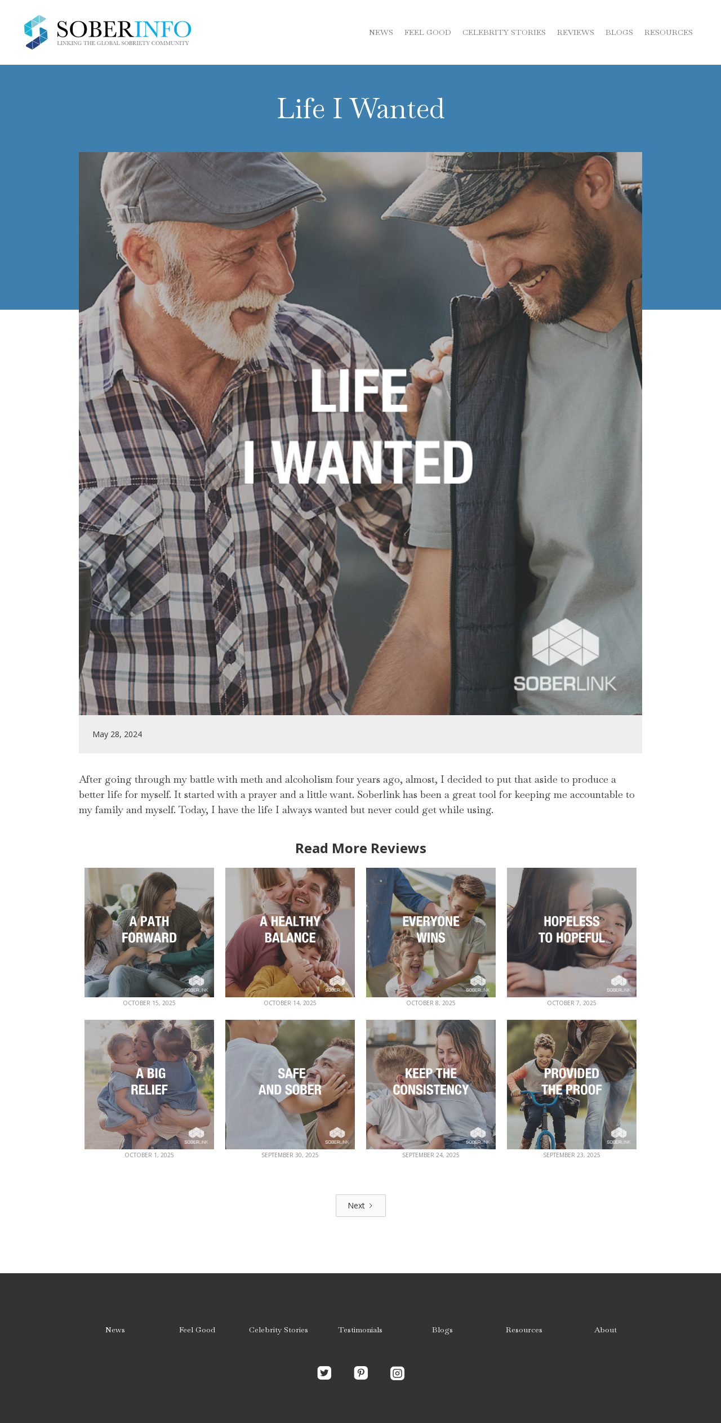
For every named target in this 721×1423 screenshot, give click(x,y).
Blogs (442, 1329)
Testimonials (360, 1329)
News (381, 32)
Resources (668, 32)
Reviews (575, 32)
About (605, 1329)
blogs (619, 32)
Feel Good (427, 32)
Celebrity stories (504, 32)
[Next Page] (361, 1205)
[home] (107, 32)
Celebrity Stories (278, 1329)
